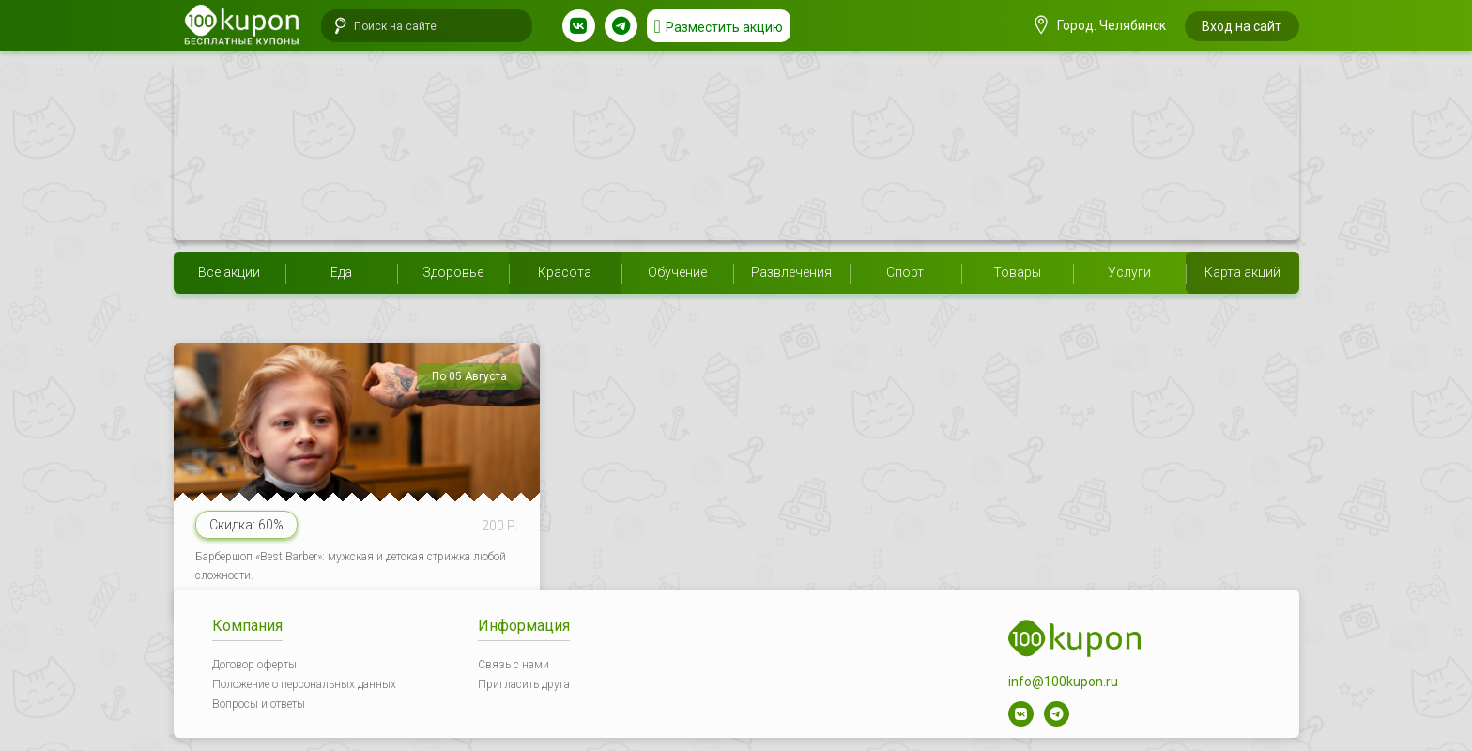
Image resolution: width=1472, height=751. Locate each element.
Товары (1017, 272)
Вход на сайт (1241, 26)
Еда (341, 272)
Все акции (229, 272)
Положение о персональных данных (304, 684)
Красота (564, 272)
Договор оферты (254, 664)
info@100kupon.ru (1063, 681)
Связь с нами (513, 664)
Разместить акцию (724, 27)
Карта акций (1242, 272)
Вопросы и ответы (258, 704)
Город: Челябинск (1100, 25)
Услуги (1129, 272)
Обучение (677, 272)
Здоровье (452, 272)
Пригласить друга (524, 684)
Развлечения (791, 272)
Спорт (905, 272)
